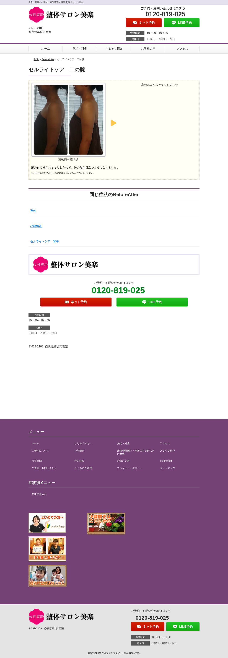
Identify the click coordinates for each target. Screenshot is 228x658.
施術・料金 (80, 48)
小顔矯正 (36, 226)
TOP (36, 59)
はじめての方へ (83, 443)
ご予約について (40, 450)
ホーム (45, 48)
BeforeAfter (48, 59)
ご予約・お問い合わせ (44, 468)
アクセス (182, 48)
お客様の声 (148, 48)
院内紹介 (79, 460)
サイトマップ (167, 468)
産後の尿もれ (39, 494)
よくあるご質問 (83, 468)
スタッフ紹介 (114, 48)
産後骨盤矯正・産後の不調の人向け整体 (136, 452)
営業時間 (37, 460)
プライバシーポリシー (129, 468)
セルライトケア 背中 (44, 241)
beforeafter (166, 460)
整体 (33, 210)
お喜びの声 (123, 460)
